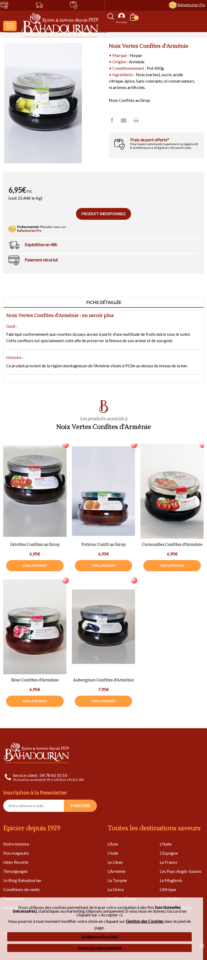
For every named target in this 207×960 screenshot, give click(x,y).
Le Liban (115, 862)
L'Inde (113, 852)
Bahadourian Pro (191, 4)
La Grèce (116, 889)
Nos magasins (16, 852)
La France (168, 862)
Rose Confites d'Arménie (35, 680)
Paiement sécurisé (41, 259)
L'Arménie (116, 871)
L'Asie (113, 843)
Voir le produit (35, 565)
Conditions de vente (21, 889)
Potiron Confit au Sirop (103, 545)
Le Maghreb (171, 880)
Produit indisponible (103, 213)
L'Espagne (169, 852)
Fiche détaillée (103, 302)
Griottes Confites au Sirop (35, 545)
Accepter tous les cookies (99, 937)
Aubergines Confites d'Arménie (103, 680)
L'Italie (166, 843)
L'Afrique (168, 889)
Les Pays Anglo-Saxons (181, 871)
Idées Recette (15, 862)
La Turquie (117, 880)
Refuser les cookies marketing (99, 948)
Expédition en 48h (41, 244)
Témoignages (15, 871)
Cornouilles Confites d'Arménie (172, 545)
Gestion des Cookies (144, 921)
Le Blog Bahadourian (22, 880)
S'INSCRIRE (80, 805)
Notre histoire (16, 843)
